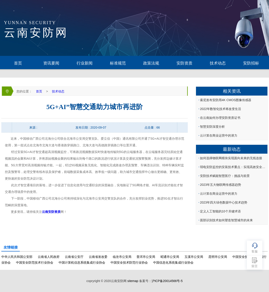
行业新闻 (85, 63)
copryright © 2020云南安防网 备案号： (134, 281)
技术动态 (218, 63)
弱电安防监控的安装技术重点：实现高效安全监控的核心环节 (233, 167)
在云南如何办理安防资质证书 (220, 118)
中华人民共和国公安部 (16, 257)
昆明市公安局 (217, 257)
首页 (18, 63)
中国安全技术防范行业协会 (129, 262)
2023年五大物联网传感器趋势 (220, 184)
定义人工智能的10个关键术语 (220, 211)
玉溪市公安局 (193, 257)
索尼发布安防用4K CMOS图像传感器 (225, 100)
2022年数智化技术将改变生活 (220, 109)
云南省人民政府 (48, 257)
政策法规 (151, 63)
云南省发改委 (98, 257)
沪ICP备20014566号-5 (167, 281)
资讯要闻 (51, 63)
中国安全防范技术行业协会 (34, 262)
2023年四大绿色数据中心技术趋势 (223, 202)
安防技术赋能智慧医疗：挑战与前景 (225, 176)
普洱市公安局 (145, 257)
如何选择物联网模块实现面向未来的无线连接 (231, 158)
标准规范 (118, 63)
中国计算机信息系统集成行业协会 (82, 262)
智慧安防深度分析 (212, 126)
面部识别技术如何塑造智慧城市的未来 (226, 220)
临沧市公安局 (122, 257)
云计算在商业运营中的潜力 (218, 135)
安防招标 (251, 63)
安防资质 (184, 63)
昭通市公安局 (169, 257)
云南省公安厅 (74, 257)
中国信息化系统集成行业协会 (173, 262)
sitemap (132, 281)
